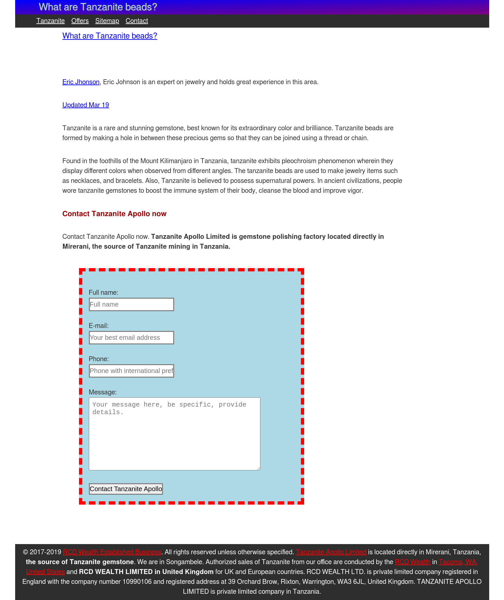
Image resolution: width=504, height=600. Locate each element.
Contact (137, 21)
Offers (80, 21)
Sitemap (107, 21)
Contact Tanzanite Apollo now (115, 213)
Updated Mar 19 (86, 105)
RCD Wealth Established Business (112, 552)
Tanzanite (51, 21)
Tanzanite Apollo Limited (331, 552)
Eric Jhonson (81, 82)
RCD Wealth (413, 562)
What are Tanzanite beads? (110, 36)
